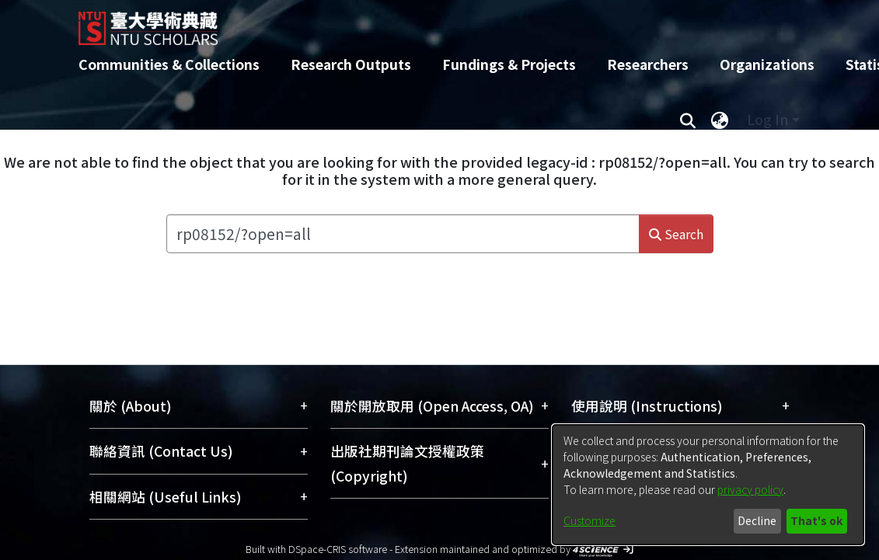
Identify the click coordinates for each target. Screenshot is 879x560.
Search (676, 233)
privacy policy (750, 489)
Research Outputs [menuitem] (351, 64)
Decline (757, 520)
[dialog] (708, 484)
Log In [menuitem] (767, 119)
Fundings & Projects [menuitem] (509, 64)
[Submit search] (688, 119)
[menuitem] (720, 120)
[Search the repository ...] (403, 233)
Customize (589, 520)
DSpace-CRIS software (337, 548)
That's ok (816, 520)
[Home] (426, 22)
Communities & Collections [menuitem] (169, 64)
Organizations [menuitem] (767, 64)
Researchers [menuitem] (648, 64)
